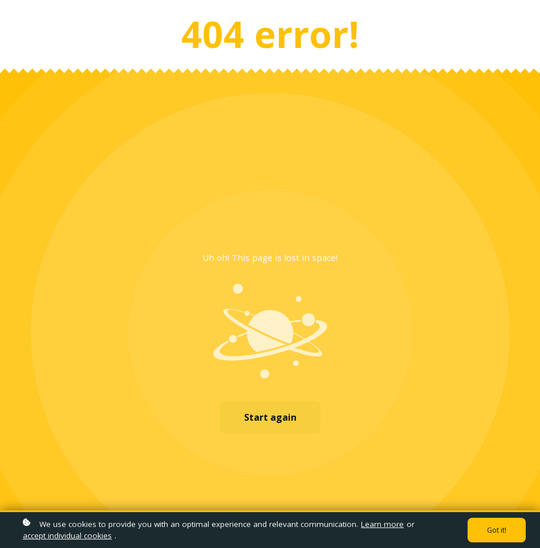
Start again (270, 417)
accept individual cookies (67, 536)
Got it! (496, 531)
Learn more (382, 525)
